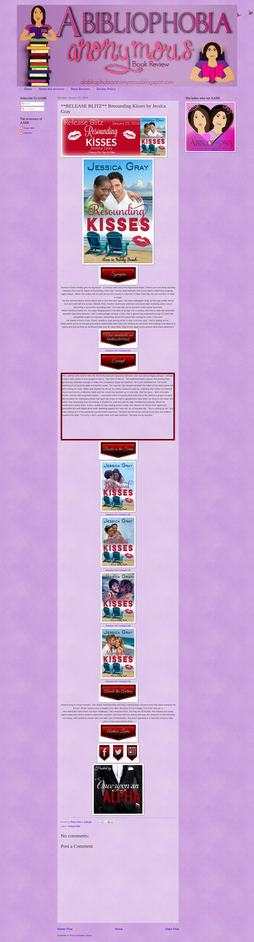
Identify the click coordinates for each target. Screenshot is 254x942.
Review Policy (106, 89)
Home (28, 89)
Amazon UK (125, 350)
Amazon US (111, 350)
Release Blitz (74, 826)
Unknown (27, 133)
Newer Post (64, 929)
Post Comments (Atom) (81, 935)
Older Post (172, 929)
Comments (28, 109)
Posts (26, 104)
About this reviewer (51, 89)
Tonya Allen (28, 128)
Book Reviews (80, 89)
